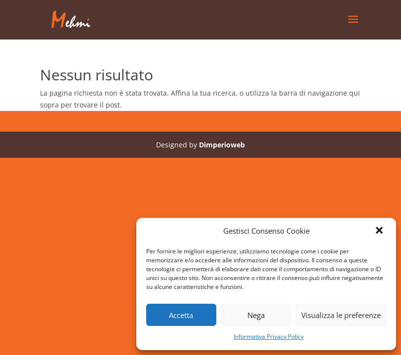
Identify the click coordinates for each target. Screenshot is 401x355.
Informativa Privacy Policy (269, 336)
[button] (380, 231)
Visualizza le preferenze (341, 315)
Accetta (181, 315)
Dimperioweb (222, 144)
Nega (256, 315)
